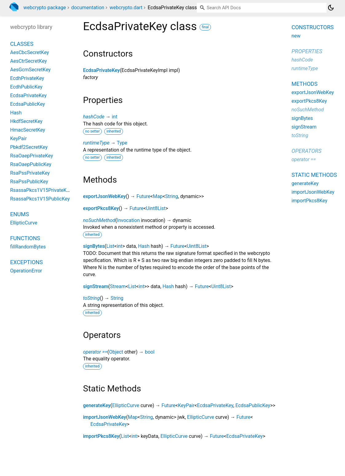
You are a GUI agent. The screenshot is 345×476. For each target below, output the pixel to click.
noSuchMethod (99, 220)
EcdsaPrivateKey (101, 70)
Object (116, 352)
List (110, 246)
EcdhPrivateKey (27, 78)
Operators (306, 151)
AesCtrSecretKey (28, 61)
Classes (22, 44)
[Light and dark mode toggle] (331, 8)
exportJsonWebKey (104, 196)
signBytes (94, 246)
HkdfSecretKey (26, 121)
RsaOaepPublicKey (30, 164)
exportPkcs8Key (101, 208)
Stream (117, 286)
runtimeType (96, 143)
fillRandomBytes (28, 247)
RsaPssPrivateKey (30, 173)
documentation (87, 7)
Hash (143, 246)
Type (122, 143)
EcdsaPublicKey (253, 405)
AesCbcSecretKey (29, 52)
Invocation (128, 220)
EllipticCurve (125, 405)
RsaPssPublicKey (29, 181)
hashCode (93, 117)
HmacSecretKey (27, 130)
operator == (95, 352)
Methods (304, 84)
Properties (306, 51)
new (295, 36)
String (171, 196)
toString (91, 298)
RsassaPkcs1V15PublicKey (40, 199)
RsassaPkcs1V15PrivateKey (40, 190)
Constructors (312, 27)
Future (143, 196)
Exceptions (26, 262)
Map (158, 196)
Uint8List (155, 208)
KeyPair (186, 405)
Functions (25, 238)
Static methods (314, 175)
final (205, 27)
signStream (95, 286)
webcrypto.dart (125, 7)
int (114, 117)
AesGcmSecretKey (30, 70)
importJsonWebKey (104, 417)
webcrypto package (44, 7)
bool (149, 352)
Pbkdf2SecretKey (29, 147)
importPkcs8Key (101, 436)
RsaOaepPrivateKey (31, 156)
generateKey (96, 405)
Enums (19, 214)
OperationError (26, 271)
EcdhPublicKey (26, 87)
